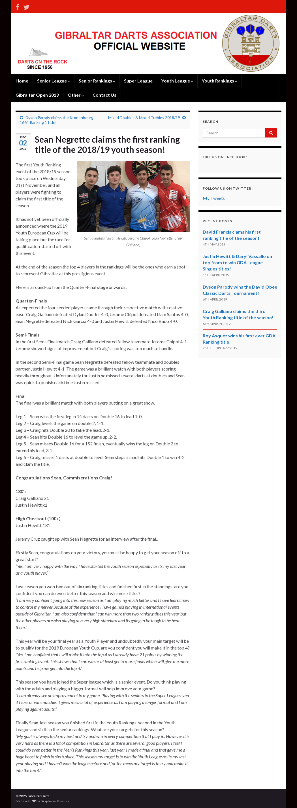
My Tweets (214, 198)
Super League (138, 80)
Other (76, 95)
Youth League (177, 80)
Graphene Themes (54, 801)
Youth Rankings (219, 80)
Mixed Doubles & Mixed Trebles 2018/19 (144, 117)
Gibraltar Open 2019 (37, 95)
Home (22, 80)
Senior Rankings (97, 80)
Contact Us (104, 95)
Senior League (53, 80)
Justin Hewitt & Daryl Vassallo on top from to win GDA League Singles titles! (237, 262)
